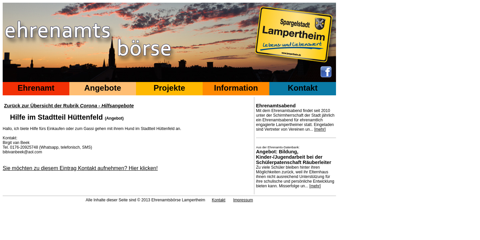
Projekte (169, 87)
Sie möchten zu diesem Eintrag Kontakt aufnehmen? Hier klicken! (80, 168)
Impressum (243, 200)
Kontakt (302, 87)
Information (236, 87)
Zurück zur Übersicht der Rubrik (69, 105)
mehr (319, 129)
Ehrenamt (36, 87)
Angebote (102, 87)
